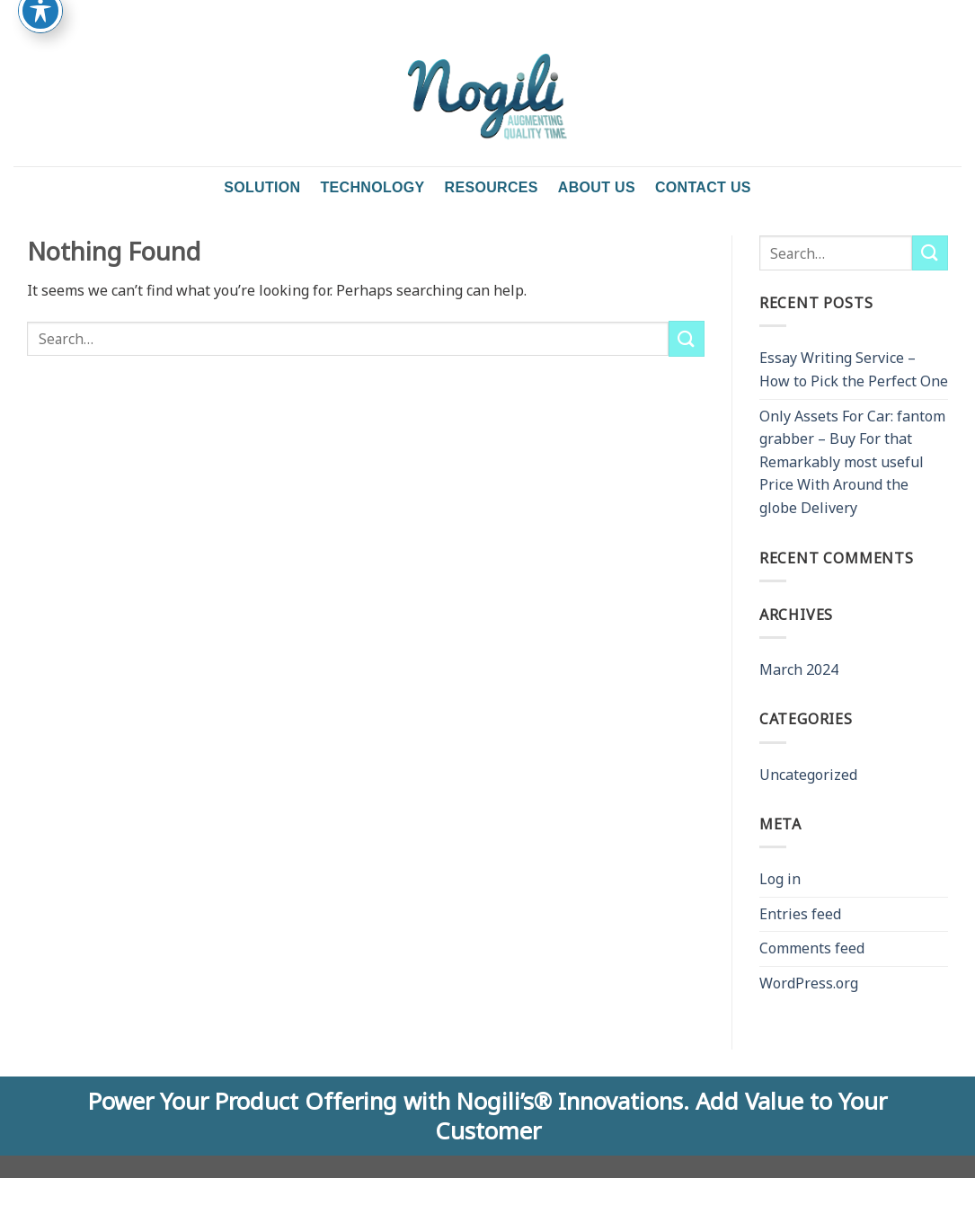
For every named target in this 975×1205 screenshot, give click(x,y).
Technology (372, 187)
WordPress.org (808, 983)
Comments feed (811, 948)
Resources (491, 187)
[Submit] (687, 338)
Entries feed (800, 914)
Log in (780, 879)
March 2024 (798, 669)
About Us (596, 187)
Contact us (703, 187)
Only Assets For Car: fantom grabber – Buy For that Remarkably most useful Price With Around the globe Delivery (852, 462)
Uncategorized (808, 774)
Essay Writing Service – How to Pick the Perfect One (853, 369)
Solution (262, 187)
